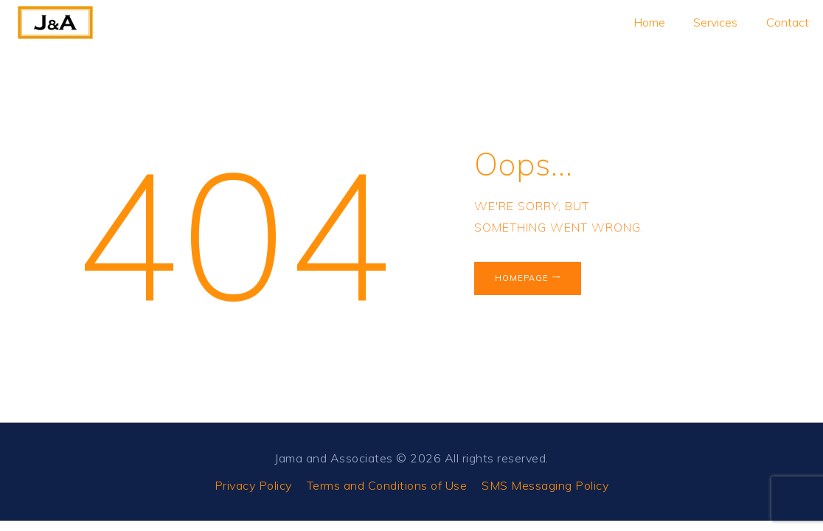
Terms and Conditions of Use (387, 485)
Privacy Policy (253, 485)
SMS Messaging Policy (545, 485)
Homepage (522, 278)
